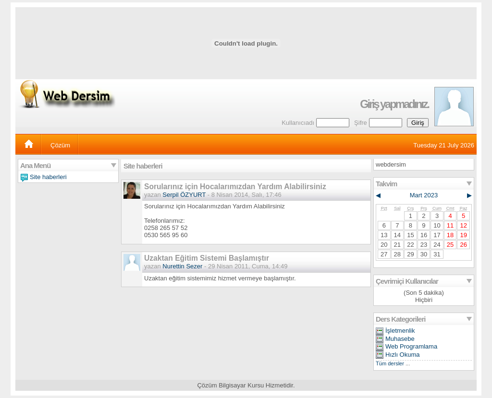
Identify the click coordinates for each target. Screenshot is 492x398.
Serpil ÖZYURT (184, 194)
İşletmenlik (400, 330)
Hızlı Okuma (402, 354)
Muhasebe (400, 338)
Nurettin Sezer (182, 266)
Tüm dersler (390, 363)
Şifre (360, 122)
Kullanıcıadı (298, 122)
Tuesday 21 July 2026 (443, 145)
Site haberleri (48, 177)
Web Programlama (411, 346)
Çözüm (60, 145)
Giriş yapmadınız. (394, 104)
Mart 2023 (424, 195)
